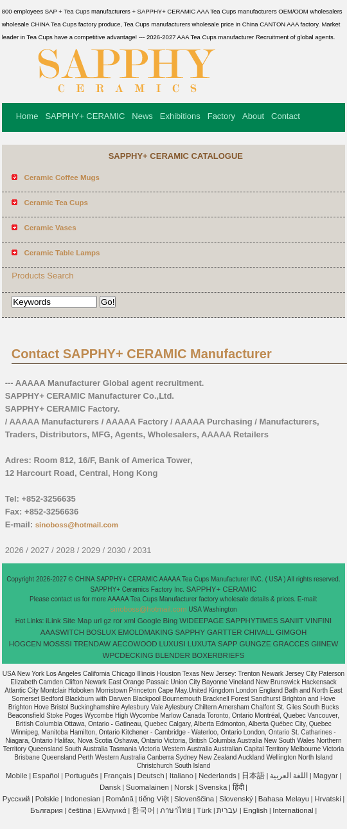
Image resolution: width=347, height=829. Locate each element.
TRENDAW (92, 644)
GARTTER (224, 632)
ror (117, 620)
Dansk (110, 787)
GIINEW (324, 644)
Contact (285, 116)
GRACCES (290, 644)
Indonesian (82, 799)
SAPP (228, 644)
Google (149, 620)
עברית (227, 810)
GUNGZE (255, 644)
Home (27, 116)
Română (119, 799)
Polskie (47, 799)
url (98, 620)
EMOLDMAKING (145, 632)
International (292, 810)
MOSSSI (57, 644)
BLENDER (173, 655)
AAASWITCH (62, 632)
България (46, 810)
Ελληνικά (112, 810)
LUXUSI (172, 644)
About (253, 116)
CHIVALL (259, 632)
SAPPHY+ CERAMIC (85, 116)
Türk (204, 810)
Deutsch (150, 775)
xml (130, 620)
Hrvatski (327, 799)
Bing (170, 620)
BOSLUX (101, 632)
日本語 (253, 775)
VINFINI (318, 620)
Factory (221, 116)
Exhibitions (180, 116)
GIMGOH (291, 632)
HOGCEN (25, 644)
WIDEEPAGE (201, 620)
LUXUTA (202, 644)
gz (107, 620)
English (255, 810)
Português (81, 775)
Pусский (16, 799)
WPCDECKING (128, 655)
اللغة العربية (289, 775)
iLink (53, 620)
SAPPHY (190, 632)
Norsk (183, 787)
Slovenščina (194, 799)
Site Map (76, 620)
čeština (79, 810)
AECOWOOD (134, 644)
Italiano (181, 775)
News (142, 116)
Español (46, 775)
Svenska (213, 787)
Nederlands (217, 775)
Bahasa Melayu (283, 799)
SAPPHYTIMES (252, 620)
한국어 (143, 810)
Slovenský (236, 799)
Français (117, 775)
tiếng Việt (154, 799)
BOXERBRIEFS (218, 655)
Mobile (17, 775)
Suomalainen (147, 787)
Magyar (325, 775)
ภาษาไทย (175, 810)
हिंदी (238, 787)
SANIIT (292, 620)
